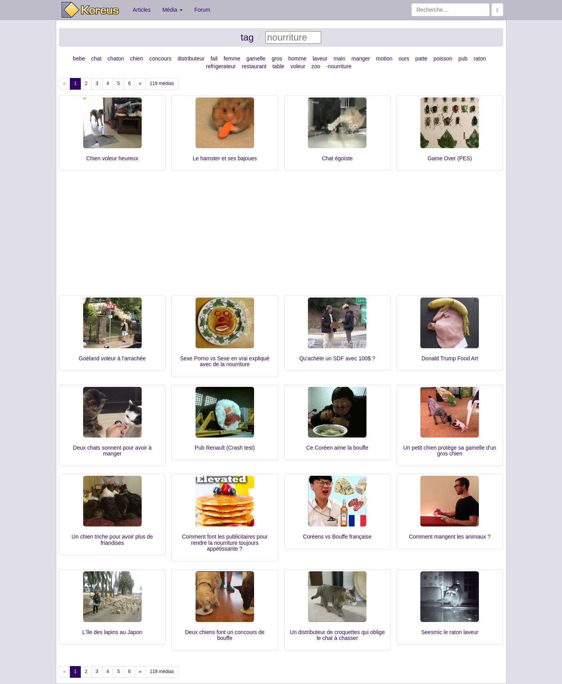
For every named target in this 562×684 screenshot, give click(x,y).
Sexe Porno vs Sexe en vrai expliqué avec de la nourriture (224, 361)
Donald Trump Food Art (450, 358)
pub (463, 58)
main (339, 58)
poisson (443, 58)
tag (247, 37)
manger (361, 58)
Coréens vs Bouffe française (337, 536)
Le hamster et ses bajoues (225, 158)
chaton (116, 58)
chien (136, 58)
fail (213, 58)
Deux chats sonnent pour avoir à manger (112, 451)
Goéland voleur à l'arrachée (112, 358)
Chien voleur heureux (112, 158)
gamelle (255, 58)
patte (421, 58)
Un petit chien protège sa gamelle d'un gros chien (449, 451)
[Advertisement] (281, 237)
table (278, 66)
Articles (142, 10)
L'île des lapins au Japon (112, 632)
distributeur (191, 58)
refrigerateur (221, 66)
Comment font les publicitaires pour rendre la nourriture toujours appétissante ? (224, 542)
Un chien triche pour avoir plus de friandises (112, 539)
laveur (320, 58)
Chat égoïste (337, 158)
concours (160, 58)
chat (96, 58)
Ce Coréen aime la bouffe (337, 448)
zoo (315, 66)
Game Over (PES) (450, 158)
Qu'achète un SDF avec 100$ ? (337, 358)
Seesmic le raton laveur (449, 632)
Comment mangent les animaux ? (450, 536)
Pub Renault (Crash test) (225, 448)
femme (232, 58)
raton (479, 58)
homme (297, 58)
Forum (202, 10)
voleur (297, 66)
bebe (79, 58)
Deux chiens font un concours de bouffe (225, 635)
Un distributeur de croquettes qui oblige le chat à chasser (337, 635)
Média (172, 10)
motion (384, 58)
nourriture (340, 66)
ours (403, 58)
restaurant (254, 66)
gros (277, 58)
